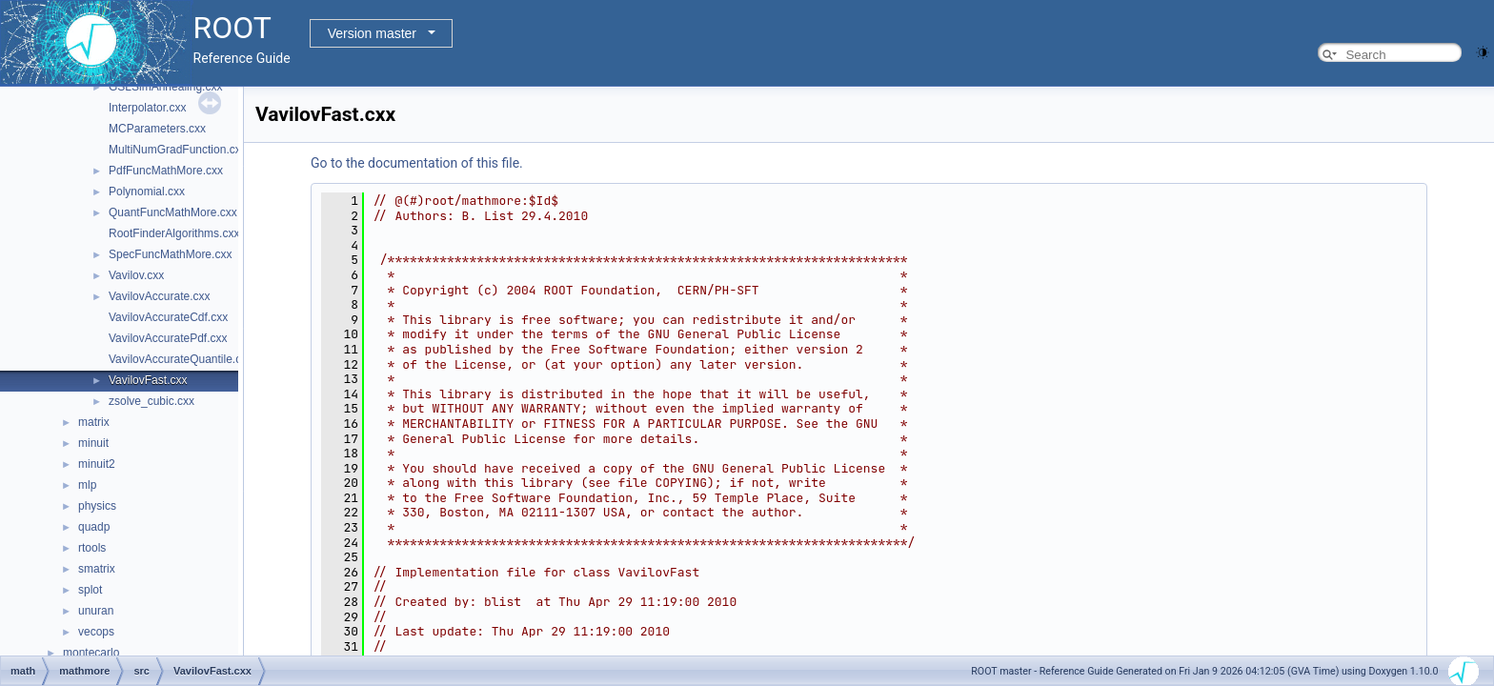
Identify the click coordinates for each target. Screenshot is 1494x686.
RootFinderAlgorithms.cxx (174, 233)
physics (97, 506)
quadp (94, 527)
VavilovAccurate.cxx (159, 296)
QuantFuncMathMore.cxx (173, 212)
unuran (95, 610)
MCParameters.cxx (157, 128)
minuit (93, 443)
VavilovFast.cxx (148, 380)
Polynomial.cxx (147, 191)
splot (90, 589)
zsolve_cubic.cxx (151, 401)
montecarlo (91, 652)
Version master (372, 33)
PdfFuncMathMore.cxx (166, 170)
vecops (96, 631)
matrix (94, 422)
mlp (87, 485)
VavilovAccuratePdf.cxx (168, 338)
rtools (92, 548)
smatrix (96, 568)
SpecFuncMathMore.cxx (170, 254)
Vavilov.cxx (136, 275)
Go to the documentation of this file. (417, 163)
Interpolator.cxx (147, 107)
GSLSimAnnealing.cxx (165, 86)
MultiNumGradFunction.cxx (178, 149)
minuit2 (96, 464)
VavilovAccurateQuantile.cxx (180, 359)
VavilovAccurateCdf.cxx (168, 317)
